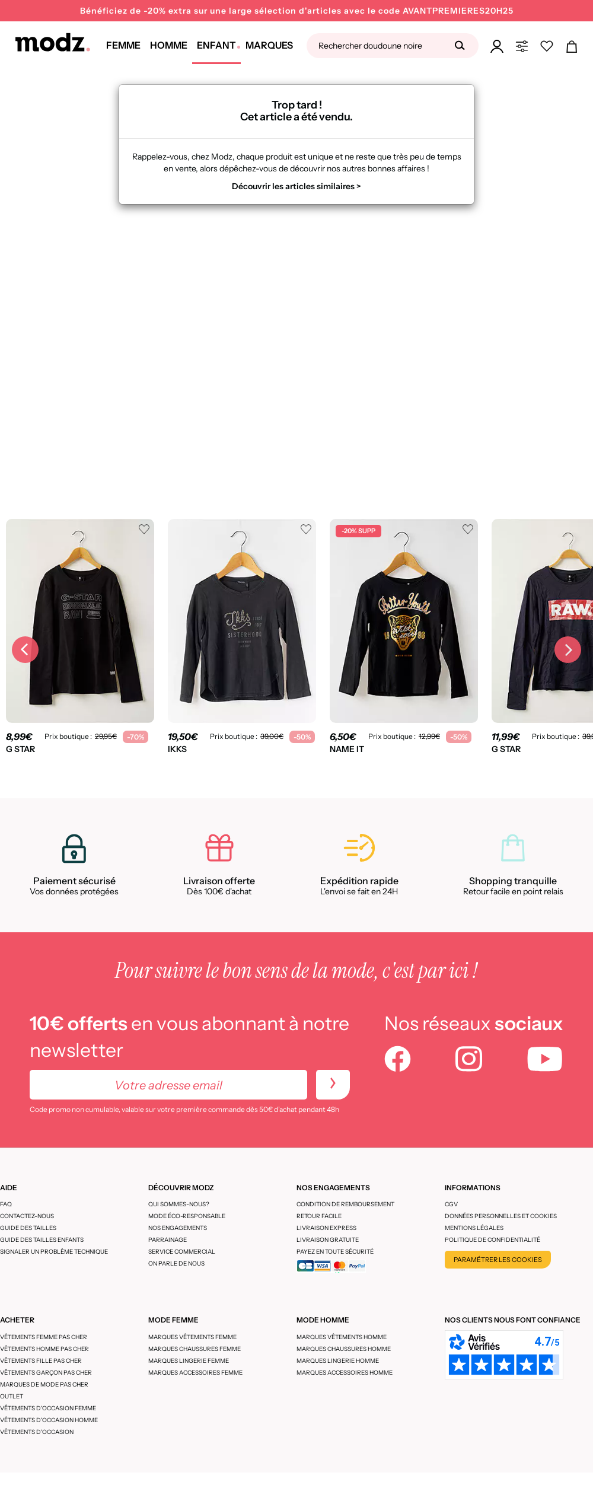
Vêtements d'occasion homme (49, 1420)
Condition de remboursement (345, 1204)
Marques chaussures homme (343, 1349)
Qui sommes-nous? (178, 1204)
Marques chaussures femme (194, 1349)
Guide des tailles (28, 1228)
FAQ (6, 1204)
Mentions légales (474, 1228)
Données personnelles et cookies (501, 1216)
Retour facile (319, 1216)
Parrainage (167, 1240)
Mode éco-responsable (186, 1216)
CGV (451, 1204)
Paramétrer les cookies (498, 1259)
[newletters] (333, 1085)
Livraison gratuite (327, 1240)
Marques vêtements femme (192, 1337)
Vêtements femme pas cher (43, 1337)
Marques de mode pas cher (44, 1384)
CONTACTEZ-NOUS (27, 1216)
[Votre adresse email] (168, 1085)
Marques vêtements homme (341, 1337)
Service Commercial (181, 1251)
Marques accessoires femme (195, 1372)
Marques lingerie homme (337, 1361)
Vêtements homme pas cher (44, 1349)
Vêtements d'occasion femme (48, 1408)
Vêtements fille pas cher (41, 1361)
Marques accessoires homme (344, 1372)
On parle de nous (176, 1263)
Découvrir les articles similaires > (296, 186)
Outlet (11, 1396)
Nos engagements (177, 1228)
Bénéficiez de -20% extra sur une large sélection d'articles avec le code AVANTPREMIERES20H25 (297, 10)
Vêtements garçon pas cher (46, 1372)
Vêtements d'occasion (37, 1432)
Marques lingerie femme (188, 1361)
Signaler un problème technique (54, 1251)
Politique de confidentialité (492, 1240)
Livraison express (326, 1228)
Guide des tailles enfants (42, 1240)
